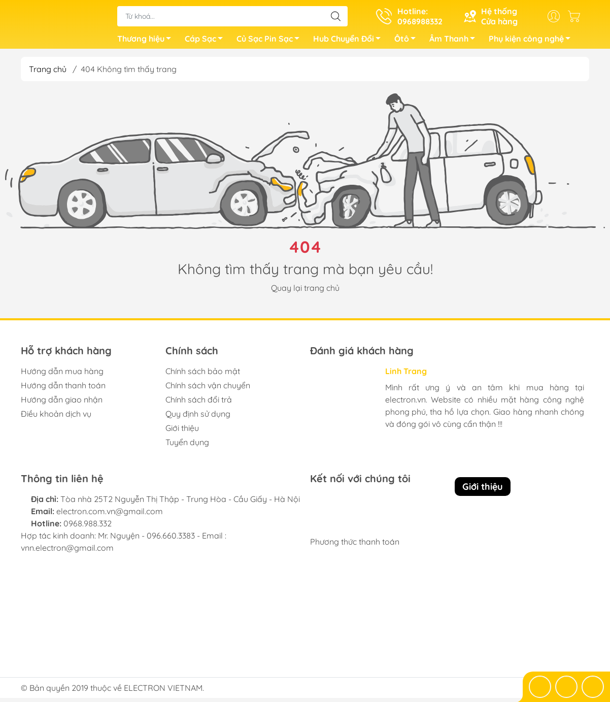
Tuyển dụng (187, 446)
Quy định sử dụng (197, 418)
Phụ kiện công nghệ (532, 42)
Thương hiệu (147, 42)
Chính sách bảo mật (202, 375)
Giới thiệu (182, 432)
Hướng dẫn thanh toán (63, 389)
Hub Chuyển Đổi (349, 42)
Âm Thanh (455, 42)
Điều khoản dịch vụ (56, 418)
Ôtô (407, 42)
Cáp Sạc (206, 42)
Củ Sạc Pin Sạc (270, 42)
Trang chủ (47, 73)
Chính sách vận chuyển (207, 389)
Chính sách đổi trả (198, 403)
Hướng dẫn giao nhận (62, 403)
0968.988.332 (87, 527)
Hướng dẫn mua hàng (62, 375)
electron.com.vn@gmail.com (109, 515)
